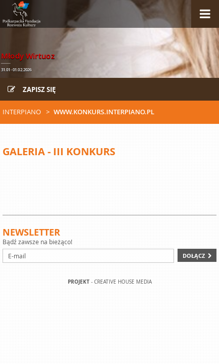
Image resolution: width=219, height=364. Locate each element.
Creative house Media (123, 282)
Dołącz (194, 255)
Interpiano (22, 111)
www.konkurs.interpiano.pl (104, 111)
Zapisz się (32, 89)
